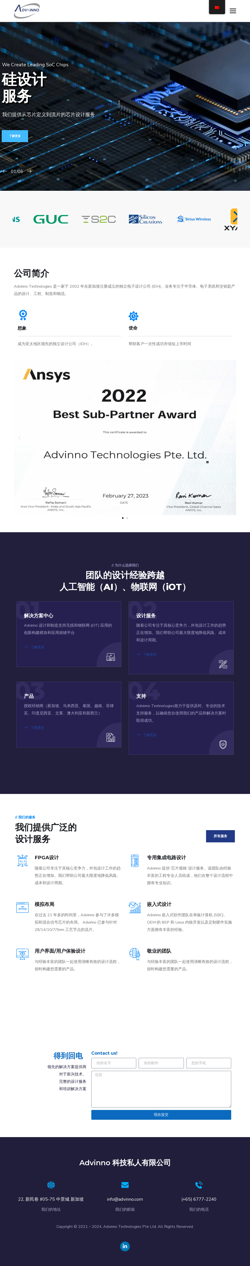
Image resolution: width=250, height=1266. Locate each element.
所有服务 (220, 836)
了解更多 (15, 136)
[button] (19, 437)
